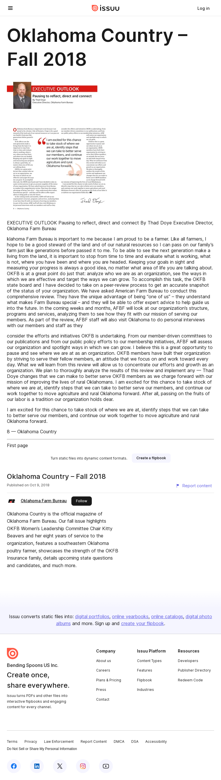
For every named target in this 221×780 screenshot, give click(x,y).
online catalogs (167, 616)
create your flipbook (142, 623)
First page (17, 445)
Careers (103, 670)
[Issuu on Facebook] (14, 766)
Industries (145, 689)
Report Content (94, 741)
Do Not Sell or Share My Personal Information (42, 749)
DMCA (119, 741)
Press (101, 689)
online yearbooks (130, 616)
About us (103, 661)
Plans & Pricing (108, 680)
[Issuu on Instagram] (83, 766)
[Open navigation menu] (10, 8)
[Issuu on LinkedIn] (37, 766)
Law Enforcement (59, 741)
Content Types (149, 661)
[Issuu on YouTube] (106, 766)
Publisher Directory (194, 670)
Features (144, 670)
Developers (188, 661)
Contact (102, 699)
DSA (134, 741)
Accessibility (156, 741)
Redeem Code (190, 680)
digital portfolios (92, 616)
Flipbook (144, 680)
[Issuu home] (105, 8)
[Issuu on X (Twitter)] (60, 766)
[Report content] (193, 485)
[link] (203, 8)
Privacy (30, 741)
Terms (12, 741)
